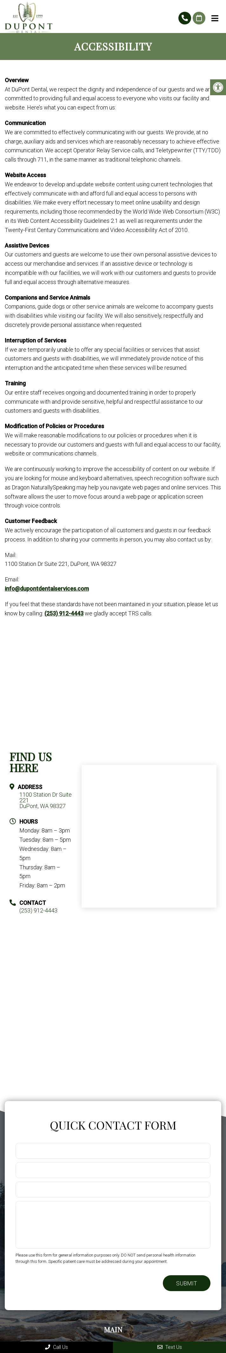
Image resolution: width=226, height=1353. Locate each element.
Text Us (169, 1347)
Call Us (56, 1347)
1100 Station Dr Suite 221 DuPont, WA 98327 (45, 800)
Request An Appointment (199, 18)
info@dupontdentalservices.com (47, 588)
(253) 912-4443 (184, 18)
